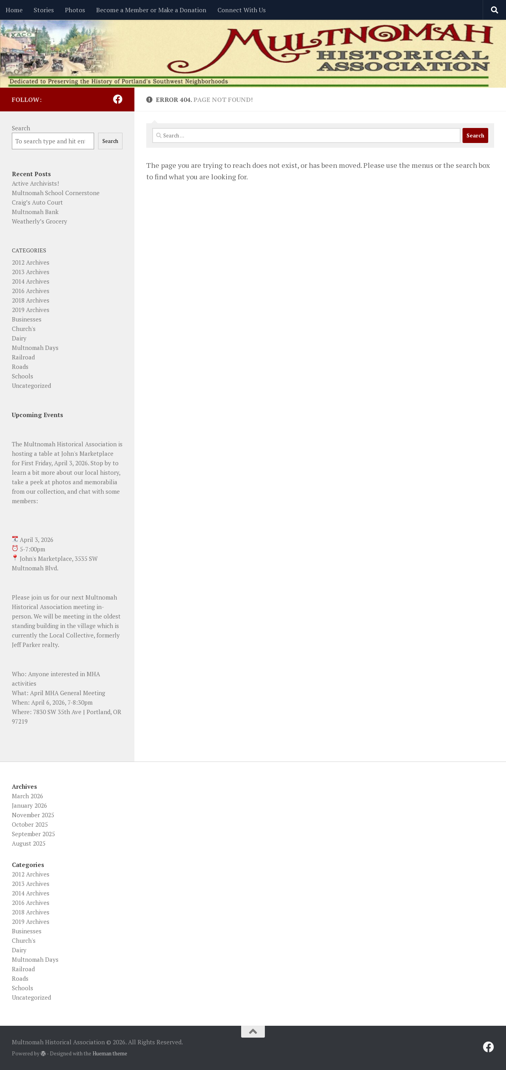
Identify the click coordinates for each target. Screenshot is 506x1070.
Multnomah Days (35, 348)
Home (14, 10)
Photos (75, 10)
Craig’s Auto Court (37, 202)
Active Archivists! (35, 183)
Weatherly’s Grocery (39, 221)
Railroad (23, 357)
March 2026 (27, 796)
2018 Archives (30, 300)
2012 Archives (30, 262)
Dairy (19, 338)
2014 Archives (30, 281)
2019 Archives (30, 310)
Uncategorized (31, 385)
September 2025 (33, 834)
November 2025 (33, 815)
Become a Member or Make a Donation (151, 10)
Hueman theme (110, 1053)
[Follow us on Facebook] (118, 99)
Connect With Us (241, 10)
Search (21, 128)
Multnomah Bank (35, 212)
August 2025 (28, 843)
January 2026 (29, 805)
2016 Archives (30, 291)
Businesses (27, 319)
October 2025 (30, 824)
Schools (22, 376)
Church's (24, 329)
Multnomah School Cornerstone (56, 193)
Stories (44, 10)
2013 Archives (30, 272)
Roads (20, 366)
